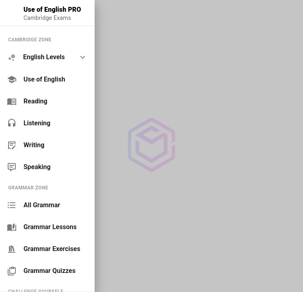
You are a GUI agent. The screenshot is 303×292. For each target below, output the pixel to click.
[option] (47, 57)
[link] (47, 79)
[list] (47, 103)
